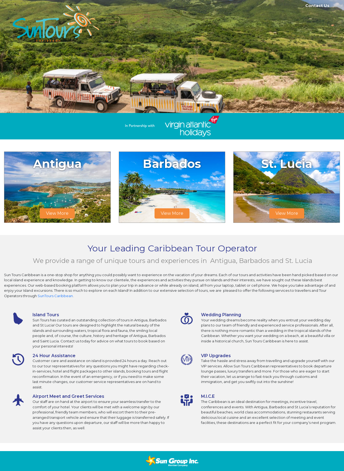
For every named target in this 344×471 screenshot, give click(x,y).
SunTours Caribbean (55, 296)
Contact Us (317, 5)
